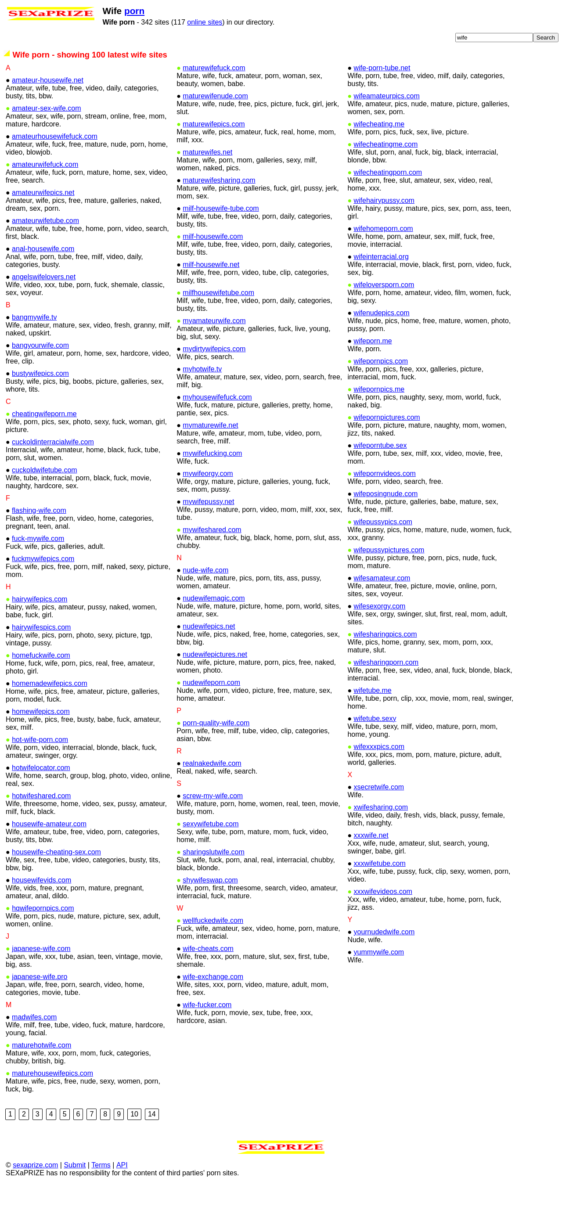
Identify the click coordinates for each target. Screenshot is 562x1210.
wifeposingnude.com (385, 516)
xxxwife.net (370, 858)
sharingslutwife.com (214, 875)
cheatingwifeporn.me (44, 436)
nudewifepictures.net (215, 677)
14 (152, 1137)
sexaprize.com (35, 1188)
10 (134, 1137)
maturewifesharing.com (219, 203)
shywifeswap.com (210, 903)
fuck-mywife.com (38, 561)
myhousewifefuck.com (217, 420)
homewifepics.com (41, 734)
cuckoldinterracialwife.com (53, 464)
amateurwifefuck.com (45, 187)
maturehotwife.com (41, 1068)
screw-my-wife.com (213, 818)
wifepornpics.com (381, 384)
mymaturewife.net (210, 448)
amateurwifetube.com (45, 243)
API (122, 1188)
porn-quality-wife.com (216, 745)
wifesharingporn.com (386, 685)
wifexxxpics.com (379, 769)
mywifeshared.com (212, 552)
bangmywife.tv (34, 340)
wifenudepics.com (381, 335)
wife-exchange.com (213, 999)
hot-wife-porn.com (40, 762)
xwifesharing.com (381, 830)
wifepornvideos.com (385, 496)
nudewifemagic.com (214, 621)
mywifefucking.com (212, 476)
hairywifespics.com (41, 650)
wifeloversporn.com (384, 307)
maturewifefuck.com (214, 90)
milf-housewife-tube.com (221, 231)
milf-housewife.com (213, 259)
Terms (101, 1188)
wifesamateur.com (381, 601)
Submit (75, 1188)
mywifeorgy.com (208, 496)
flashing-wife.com (39, 533)
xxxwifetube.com (379, 886)
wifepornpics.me (379, 412)
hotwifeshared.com (41, 818)
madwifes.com (34, 1040)
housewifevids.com (41, 903)
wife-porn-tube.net (381, 90)
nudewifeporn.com (211, 705)
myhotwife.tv (202, 392)
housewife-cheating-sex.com (56, 875)
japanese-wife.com (41, 971)
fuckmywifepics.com (43, 581)
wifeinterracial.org (380, 279)
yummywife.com (378, 975)
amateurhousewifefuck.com (54, 159)
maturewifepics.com (214, 147)
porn (117, 11)
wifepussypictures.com (389, 572)
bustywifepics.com (40, 396)
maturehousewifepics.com (52, 1096)
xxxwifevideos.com (383, 914)
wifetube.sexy (374, 741)
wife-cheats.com (208, 971)
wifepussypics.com (383, 544)
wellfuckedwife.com (213, 943)
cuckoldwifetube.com (44, 493)
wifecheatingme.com (386, 167)
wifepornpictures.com (387, 440)
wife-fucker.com (207, 1027)
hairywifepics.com (39, 622)
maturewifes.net (207, 175)
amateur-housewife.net (47, 103)
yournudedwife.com (383, 954)
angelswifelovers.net (44, 299)
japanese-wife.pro (39, 999)
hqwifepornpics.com (43, 931)
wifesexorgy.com (379, 629)
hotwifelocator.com (41, 790)
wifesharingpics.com (385, 657)
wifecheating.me (379, 147)
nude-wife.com (205, 593)
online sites (187, 22)
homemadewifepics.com (49, 706)
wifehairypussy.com (384, 223)
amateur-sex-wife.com (46, 131)
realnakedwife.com (212, 786)
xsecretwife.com (378, 810)
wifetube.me (372, 713)
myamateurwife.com (214, 343)
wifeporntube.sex (380, 468)
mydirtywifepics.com (214, 371)
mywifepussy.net (208, 524)
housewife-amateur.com (49, 846)
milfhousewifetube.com (218, 315)
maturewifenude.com (215, 118)
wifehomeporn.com (383, 251)
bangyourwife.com (40, 368)
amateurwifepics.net (43, 215)
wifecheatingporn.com (388, 195)
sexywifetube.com (210, 846)
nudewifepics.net (209, 649)
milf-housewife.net (211, 287)
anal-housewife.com (43, 271)
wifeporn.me (372, 363)
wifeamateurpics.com (387, 118)
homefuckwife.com (41, 678)
